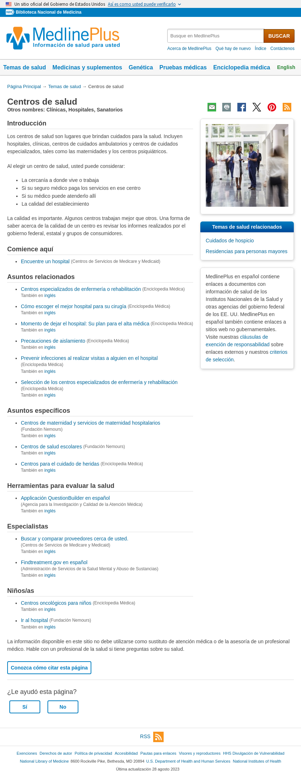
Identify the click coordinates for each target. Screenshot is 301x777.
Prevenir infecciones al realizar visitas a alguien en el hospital (89, 358)
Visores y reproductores (199, 753)
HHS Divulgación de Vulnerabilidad (253, 753)
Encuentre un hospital (45, 261)
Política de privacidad (93, 753)
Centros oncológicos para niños (56, 603)
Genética (141, 67)
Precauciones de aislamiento (53, 341)
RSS (152, 737)
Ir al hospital (34, 620)
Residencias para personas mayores (246, 251)
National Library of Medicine (44, 761)
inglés (49, 295)
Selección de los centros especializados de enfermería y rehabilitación (99, 382)
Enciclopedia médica (241, 67)
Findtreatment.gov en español (54, 562)
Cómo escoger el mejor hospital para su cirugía (73, 306)
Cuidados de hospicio (230, 240)
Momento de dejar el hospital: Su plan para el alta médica (85, 323)
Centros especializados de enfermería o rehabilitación (81, 289)
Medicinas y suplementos (87, 67)
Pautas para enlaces (158, 753)
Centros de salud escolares (51, 446)
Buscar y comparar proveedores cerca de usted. (74, 538)
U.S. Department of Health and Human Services (188, 761)
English (286, 67)
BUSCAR (279, 36)
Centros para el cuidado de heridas (60, 464)
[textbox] (216, 36)
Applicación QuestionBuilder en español (65, 498)
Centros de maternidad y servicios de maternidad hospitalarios (90, 423)
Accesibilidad (126, 753)
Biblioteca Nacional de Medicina (48, 12)
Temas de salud (24, 67)
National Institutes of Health (257, 761)
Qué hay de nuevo (233, 48)
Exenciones (27, 753)
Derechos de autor (56, 753)
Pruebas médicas (183, 67)
